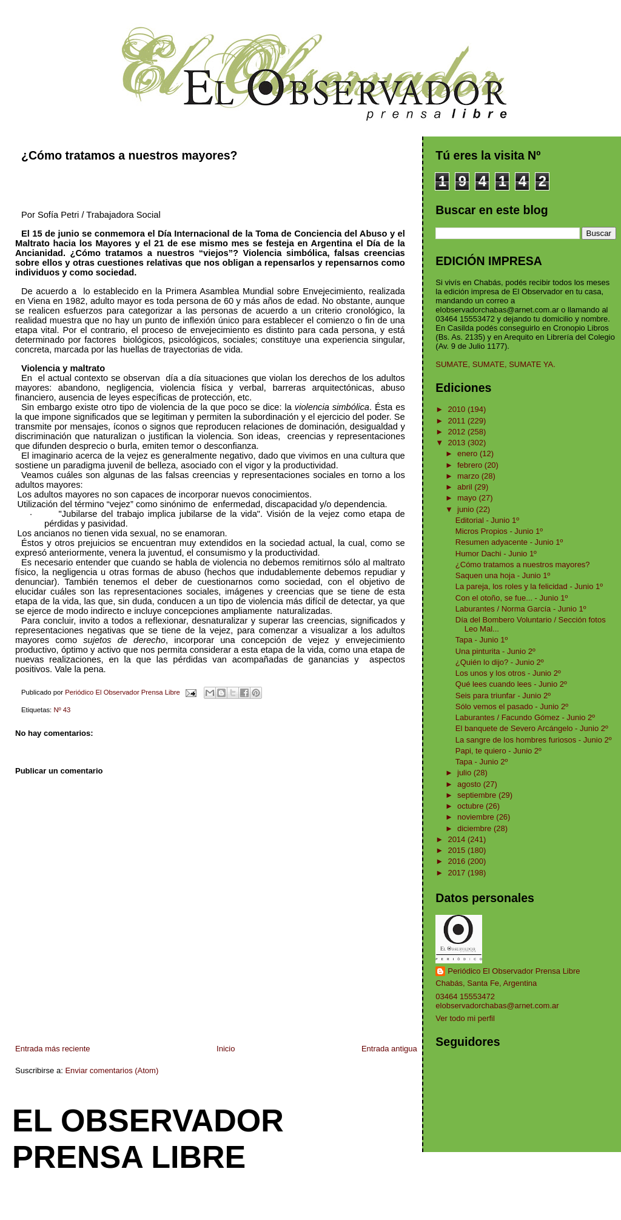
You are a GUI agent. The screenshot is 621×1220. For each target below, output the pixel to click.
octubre (471, 806)
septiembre (477, 795)
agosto (470, 784)
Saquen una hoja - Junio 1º (503, 575)
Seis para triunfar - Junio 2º (503, 695)
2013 (458, 442)
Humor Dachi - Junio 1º (496, 553)
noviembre (476, 816)
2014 (458, 839)
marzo (469, 475)
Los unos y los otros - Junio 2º (508, 673)
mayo (467, 497)
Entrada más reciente (52, 1048)
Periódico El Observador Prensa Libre (514, 971)
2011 (458, 420)
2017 (458, 872)
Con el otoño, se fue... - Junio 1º (511, 597)
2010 (458, 409)
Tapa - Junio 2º (481, 761)
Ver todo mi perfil (465, 1018)
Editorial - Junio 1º (487, 520)
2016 (458, 861)
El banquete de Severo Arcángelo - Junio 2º (531, 728)
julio (465, 772)
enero (468, 453)
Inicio (226, 1048)
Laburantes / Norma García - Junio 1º (520, 608)
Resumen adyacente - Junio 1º (509, 542)
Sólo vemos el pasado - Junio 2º (511, 706)
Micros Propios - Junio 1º (499, 531)
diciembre (475, 828)
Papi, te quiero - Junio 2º (498, 750)
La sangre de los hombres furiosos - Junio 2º (533, 739)
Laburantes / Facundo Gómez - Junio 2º (525, 717)
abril (465, 486)
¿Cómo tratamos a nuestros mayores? (522, 564)
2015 (458, 850)
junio (466, 509)
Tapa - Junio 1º (481, 639)
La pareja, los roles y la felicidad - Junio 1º (529, 586)
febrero (471, 465)
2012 (458, 431)
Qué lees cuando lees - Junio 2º (511, 684)
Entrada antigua (389, 1048)
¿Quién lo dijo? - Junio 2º (499, 662)
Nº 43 (61, 709)
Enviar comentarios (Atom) (111, 1070)
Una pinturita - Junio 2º (495, 651)
